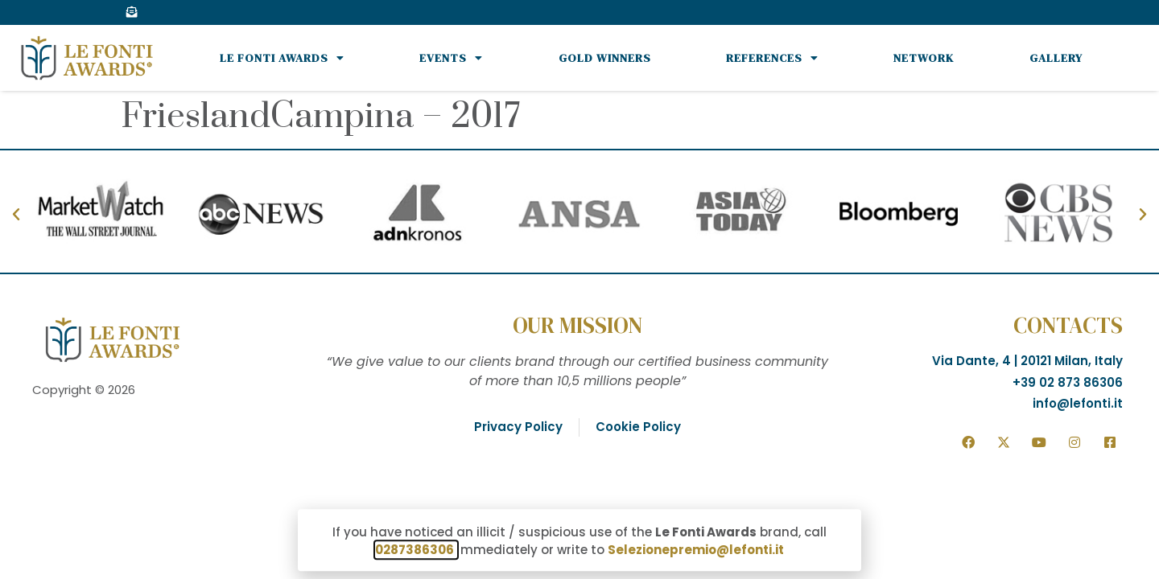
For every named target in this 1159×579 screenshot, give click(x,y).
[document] (579, 289)
